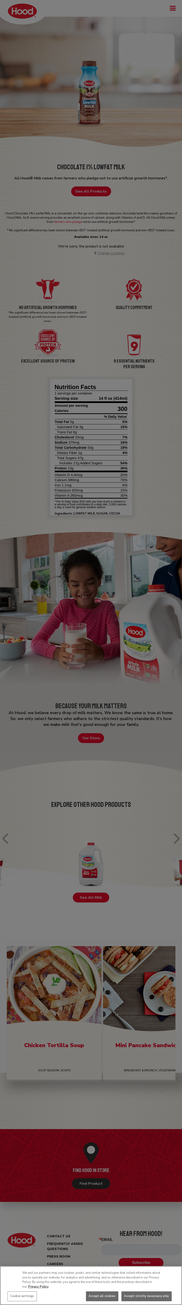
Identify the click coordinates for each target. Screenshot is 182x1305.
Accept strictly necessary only (146, 1296)
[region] (91, 1285)
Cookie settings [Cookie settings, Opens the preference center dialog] (22, 1296)
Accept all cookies (102, 1296)
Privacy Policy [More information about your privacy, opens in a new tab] (38, 1287)
